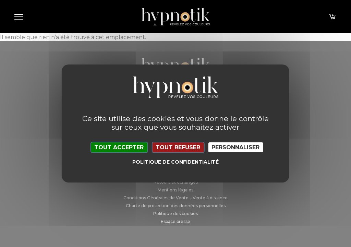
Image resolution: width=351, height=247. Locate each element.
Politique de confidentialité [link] (175, 162)
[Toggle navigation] (18, 16)
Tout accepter (119, 147)
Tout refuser (178, 147)
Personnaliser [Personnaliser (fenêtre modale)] (235, 147)
